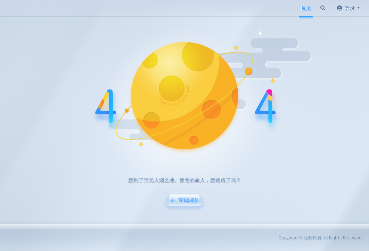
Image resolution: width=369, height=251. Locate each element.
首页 (306, 8)
